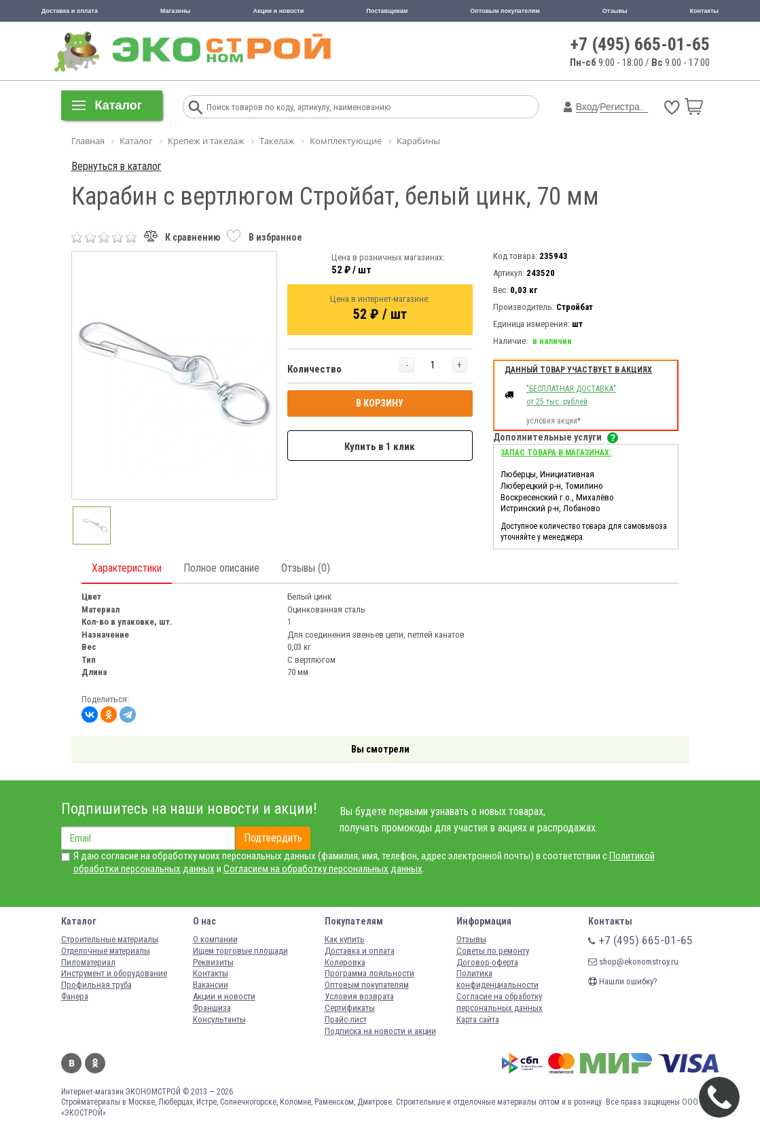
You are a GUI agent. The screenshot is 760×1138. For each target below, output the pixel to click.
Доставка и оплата (69, 10)
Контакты (704, 10)
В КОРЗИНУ (379, 403)
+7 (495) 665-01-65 (640, 44)
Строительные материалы (109, 939)
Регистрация (627, 106)
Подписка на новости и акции (380, 1031)
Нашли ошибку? (622, 981)
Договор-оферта (487, 962)
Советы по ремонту (492, 951)
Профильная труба (96, 985)
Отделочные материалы (105, 951)
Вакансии (210, 985)
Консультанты (219, 1019)
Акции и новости (278, 10)
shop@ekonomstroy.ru (633, 961)
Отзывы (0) (305, 568)
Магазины (175, 10)
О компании (215, 939)
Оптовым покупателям (505, 10)
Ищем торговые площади (240, 951)
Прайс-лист (346, 1019)
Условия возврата (359, 996)
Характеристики (127, 568)
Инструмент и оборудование (114, 973)
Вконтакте (71, 1063)
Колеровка (345, 962)
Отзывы (615, 10)
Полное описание (221, 568)
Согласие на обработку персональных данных (499, 1002)
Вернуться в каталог (116, 166)
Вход (587, 106)
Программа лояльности (369, 973)
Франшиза (212, 1008)
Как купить (345, 939)
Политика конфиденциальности (497, 979)
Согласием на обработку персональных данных (322, 869)
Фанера (74, 996)
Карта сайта (477, 1019)
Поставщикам (387, 10)
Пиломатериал (88, 962)
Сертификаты (350, 1008)
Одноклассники (95, 1063)
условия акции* (553, 421)
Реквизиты (213, 962)
